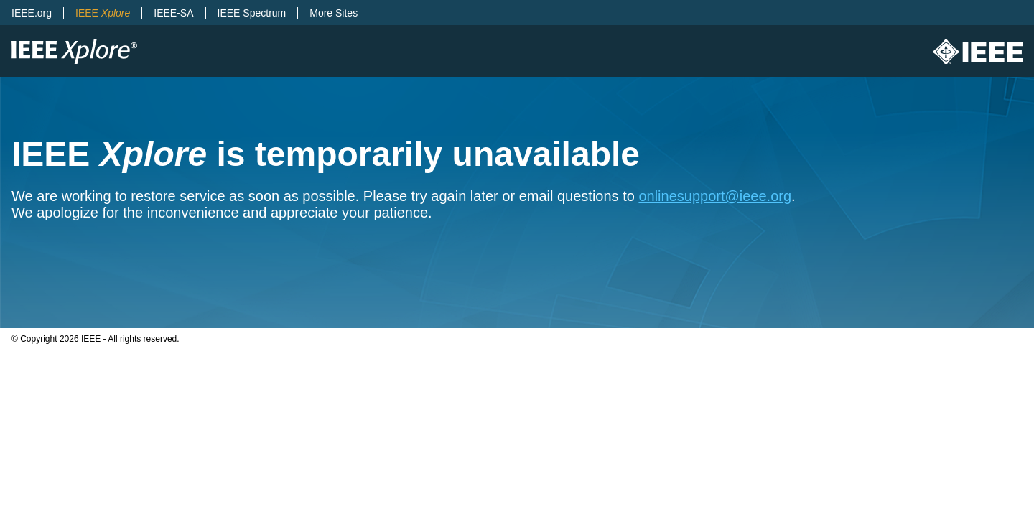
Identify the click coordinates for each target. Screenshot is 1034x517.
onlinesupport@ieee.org (714, 196)
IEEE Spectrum (252, 13)
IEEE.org (31, 13)
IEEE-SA (173, 13)
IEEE (102, 13)
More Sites (333, 13)
